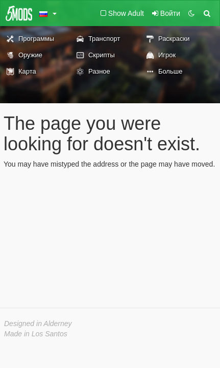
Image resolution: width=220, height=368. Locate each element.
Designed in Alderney (38, 323)
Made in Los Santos (35, 334)
